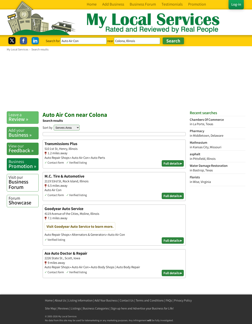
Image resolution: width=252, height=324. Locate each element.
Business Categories (96, 308)
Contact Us (127, 300)
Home (49, 300)
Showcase (23, 200)
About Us (60, 300)
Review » (23, 117)
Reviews (63, 308)
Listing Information (80, 300)
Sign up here (119, 308)
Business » (23, 132)
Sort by (48, 127)
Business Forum (23, 182)
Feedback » (23, 148)
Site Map (50, 308)
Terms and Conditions (150, 300)
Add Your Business (106, 300)
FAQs (169, 300)
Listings (76, 308)
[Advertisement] (126, 81)
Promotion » (23, 164)
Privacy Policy (183, 300)
